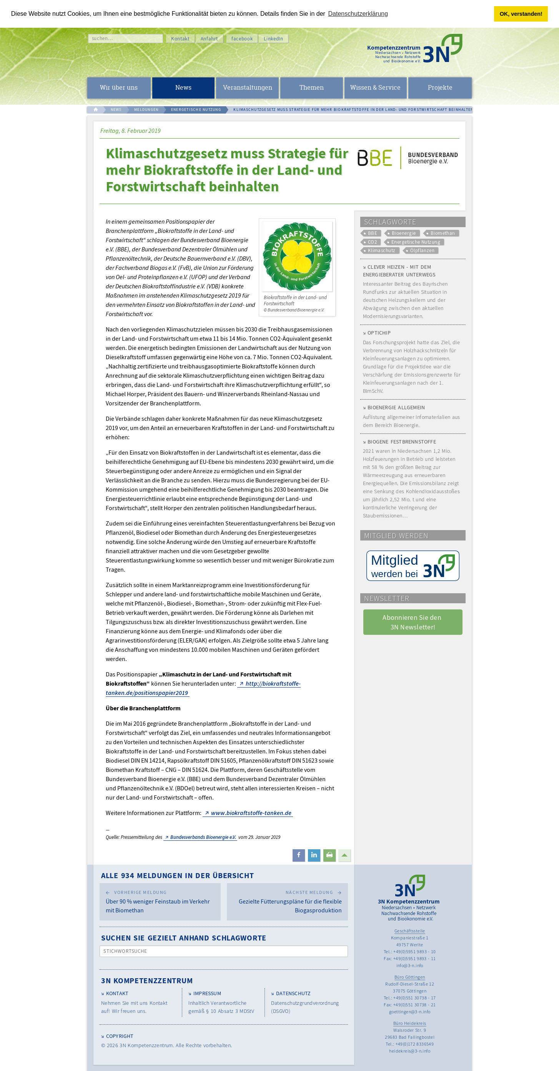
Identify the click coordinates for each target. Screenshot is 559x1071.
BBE (372, 233)
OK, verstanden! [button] (521, 14)
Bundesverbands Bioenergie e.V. (203, 837)
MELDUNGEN (146, 109)
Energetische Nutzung (415, 242)
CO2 (372, 242)
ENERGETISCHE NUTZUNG (196, 109)
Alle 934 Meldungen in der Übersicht (177, 875)
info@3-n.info (409, 965)
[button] (299, 855)
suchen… (102, 38)
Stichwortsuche (125, 951)
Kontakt (180, 38)
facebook (242, 38)
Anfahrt (209, 38)
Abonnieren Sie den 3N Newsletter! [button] (413, 622)
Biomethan (443, 233)
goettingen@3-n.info (410, 1011)
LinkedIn (273, 38)
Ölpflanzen (422, 250)
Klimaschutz (382, 250)
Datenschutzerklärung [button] (358, 13)
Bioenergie (404, 233)
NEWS (116, 109)
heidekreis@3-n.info (409, 1051)
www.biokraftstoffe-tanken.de (251, 813)
